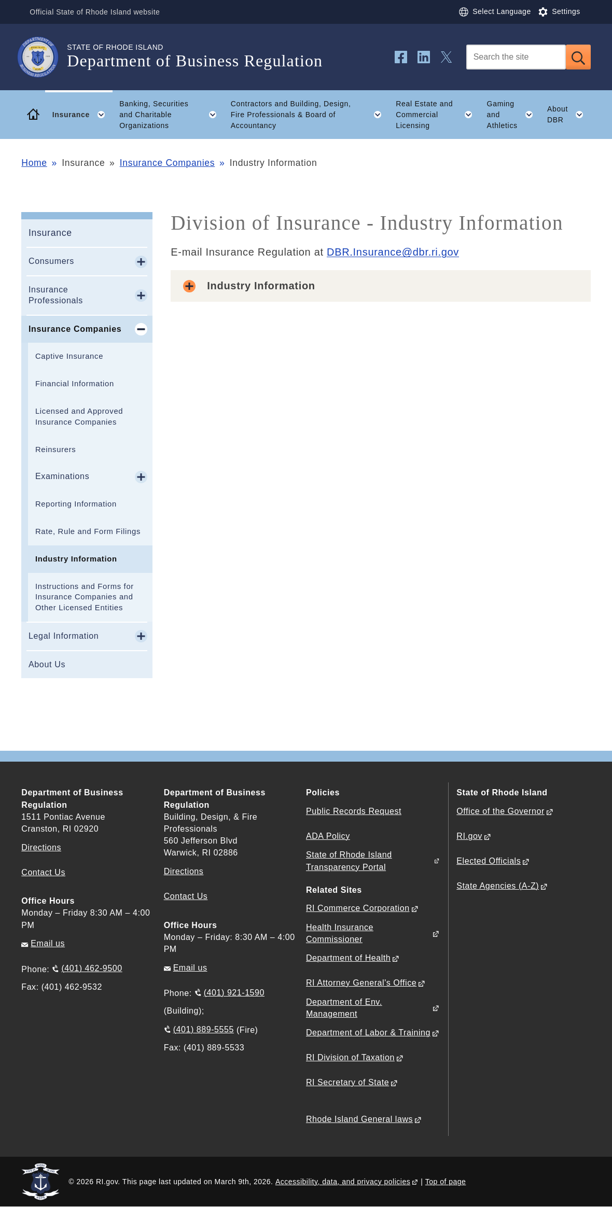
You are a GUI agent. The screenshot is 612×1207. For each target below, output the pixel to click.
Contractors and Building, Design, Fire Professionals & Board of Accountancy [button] (310, 115)
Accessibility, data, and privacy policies (342, 1181)
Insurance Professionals (56, 295)
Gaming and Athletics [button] (513, 115)
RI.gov (469, 836)
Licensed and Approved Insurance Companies (79, 416)
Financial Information (74, 384)
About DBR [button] (569, 114)
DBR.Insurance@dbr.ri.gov (393, 252)
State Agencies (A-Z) (497, 885)
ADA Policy (328, 836)
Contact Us (43, 872)
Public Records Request (353, 811)
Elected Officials (488, 861)
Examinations (62, 476)
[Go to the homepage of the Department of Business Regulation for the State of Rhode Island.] (44, 57)
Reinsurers (55, 449)
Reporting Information (76, 504)
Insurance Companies (167, 163)
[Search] (516, 57)
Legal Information (64, 635)
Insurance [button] (82, 114)
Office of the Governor (500, 811)
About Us (47, 664)
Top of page (445, 1181)
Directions (184, 871)
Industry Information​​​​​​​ (76, 559)
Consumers (51, 261)
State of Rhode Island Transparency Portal (349, 860)
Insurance (50, 233)
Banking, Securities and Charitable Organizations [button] (171, 115)
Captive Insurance (69, 356)
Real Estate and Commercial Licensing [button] (438, 115)
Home (34, 163)
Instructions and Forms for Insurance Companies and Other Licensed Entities (84, 597)
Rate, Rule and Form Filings (88, 531)
